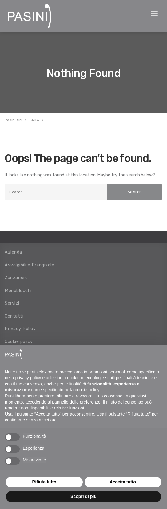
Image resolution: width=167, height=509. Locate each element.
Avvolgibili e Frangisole (29, 265)
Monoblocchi (18, 290)
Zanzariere (16, 277)
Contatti (14, 316)
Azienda (13, 252)
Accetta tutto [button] (122, 481)
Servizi (12, 303)
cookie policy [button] (87, 389)
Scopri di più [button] (83, 496)
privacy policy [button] (28, 377)
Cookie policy (19, 341)
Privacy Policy (20, 328)
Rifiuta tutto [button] (44, 481)
